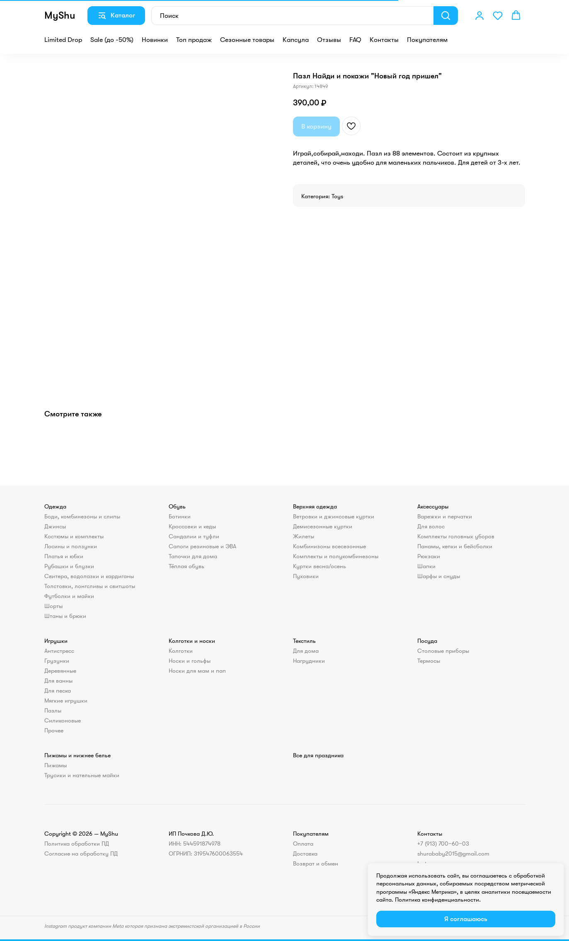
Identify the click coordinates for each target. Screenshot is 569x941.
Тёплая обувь (186, 566)
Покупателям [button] (427, 40)
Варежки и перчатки (444, 516)
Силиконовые (62, 720)
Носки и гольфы (190, 660)
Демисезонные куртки (322, 526)
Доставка (305, 853)
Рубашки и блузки (69, 566)
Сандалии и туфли (194, 536)
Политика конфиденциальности (437, 899)
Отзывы (329, 40)
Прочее (53, 730)
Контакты (384, 40)
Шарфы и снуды (438, 576)
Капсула (296, 40)
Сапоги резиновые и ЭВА (202, 546)
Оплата (303, 843)
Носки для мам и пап (197, 670)
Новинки (155, 40)
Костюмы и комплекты (74, 536)
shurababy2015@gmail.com (453, 853)
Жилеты (303, 536)
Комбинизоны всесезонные (329, 546)
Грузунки (56, 660)
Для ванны (58, 680)
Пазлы (52, 710)
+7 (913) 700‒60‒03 (443, 843)
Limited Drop (63, 40)
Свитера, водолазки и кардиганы (89, 576)
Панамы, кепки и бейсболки (454, 546)
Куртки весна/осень (319, 566)
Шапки (426, 566)
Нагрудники (309, 660)
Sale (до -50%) (111, 40)
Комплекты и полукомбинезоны (335, 556)
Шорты (53, 606)
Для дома (306, 650)
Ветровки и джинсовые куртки (333, 516)
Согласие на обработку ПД (81, 853)
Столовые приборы (443, 650)
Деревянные (60, 670)
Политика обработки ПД (76, 843)
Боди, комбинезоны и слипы (82, 516)
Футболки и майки (69, 596)
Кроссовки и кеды (192, 526)
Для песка (57, 690)
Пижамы (55, 765)
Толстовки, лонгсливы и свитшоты (89, 586)
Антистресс (59, 650)
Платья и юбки (63, 556)
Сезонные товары (247, 40)
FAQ (355, 40)
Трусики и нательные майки (81, 775)
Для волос (431, 526)
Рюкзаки (428, 556)
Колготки (181, 650)
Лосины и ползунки (70, 546)
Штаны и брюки (65, 616)
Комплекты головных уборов (455, 536)
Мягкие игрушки (65, 700)
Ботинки (180, 516)
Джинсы (55, 526)
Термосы (428, 660)
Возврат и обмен (315, 863)
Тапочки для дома (193, 556)
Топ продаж (194, 40)
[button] (479, 15)
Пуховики (306, 576)
